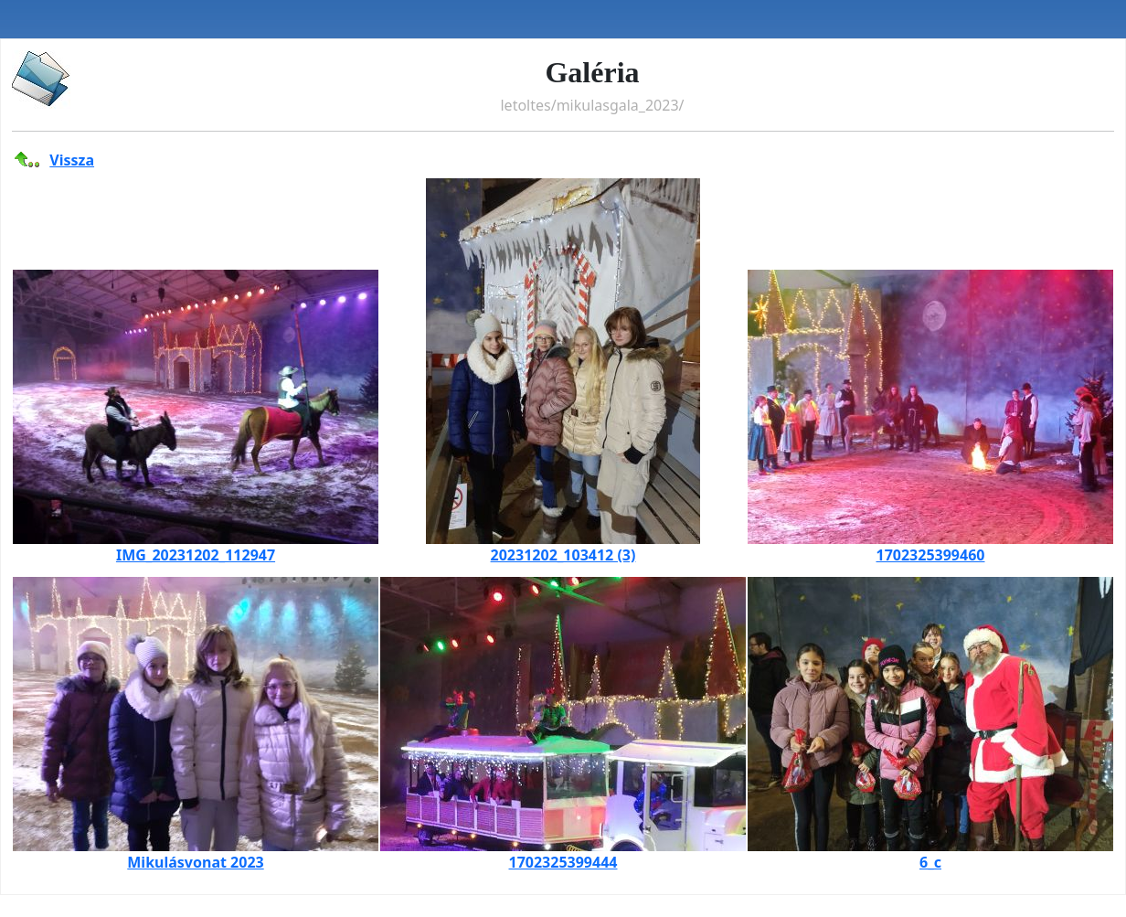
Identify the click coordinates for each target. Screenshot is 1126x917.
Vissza (71, 160)
